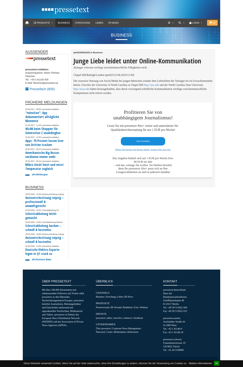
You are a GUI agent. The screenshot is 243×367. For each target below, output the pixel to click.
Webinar (144, 307)
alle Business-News (41, 259)
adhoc (110, 318)
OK (216, 363)
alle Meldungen (40, 174)
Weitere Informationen (200, 363)
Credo (109, 332)
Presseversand (102, 307)
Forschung (82, 22)
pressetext (100, 318)
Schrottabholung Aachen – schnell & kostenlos (43, 227)
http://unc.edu (151, 84)
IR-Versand (116, 307)
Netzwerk (100, 332)
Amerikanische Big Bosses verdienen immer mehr (42, 154)
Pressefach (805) (40, 89)
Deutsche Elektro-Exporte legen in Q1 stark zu (42, 251)
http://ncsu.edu (81, 88)
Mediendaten (120, 332)
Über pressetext (103, 328)
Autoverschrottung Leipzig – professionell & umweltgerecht (44, 201)
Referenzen (133, 332)
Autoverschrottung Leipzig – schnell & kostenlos (44, 239)
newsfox (118, 318)
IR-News (114, 22)
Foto (136, 307)
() (212, 22)
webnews (127, 318)
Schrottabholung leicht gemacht (41, 215)
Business (64, 22)
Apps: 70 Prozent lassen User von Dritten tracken (44, 142)
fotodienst (138, 318)
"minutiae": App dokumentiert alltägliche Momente (42, 116)
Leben (99, 22)
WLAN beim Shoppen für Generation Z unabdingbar (43, 130)
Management (134, 328)
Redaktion (128, 307)
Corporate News (120, 328)
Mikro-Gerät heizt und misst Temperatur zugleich (44, 166)
